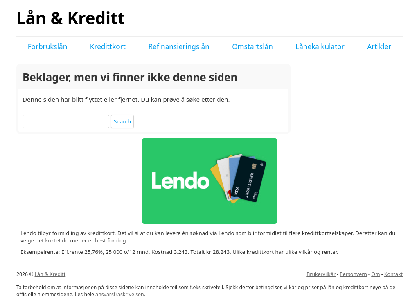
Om (375, 274)
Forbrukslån (48, 46)
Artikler (379, 46)
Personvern (353, 274)
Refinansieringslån (178, 46)
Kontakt (393, 274)
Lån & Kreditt (70, 18)
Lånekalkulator (320, 46)
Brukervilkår (321, 274)
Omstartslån (252, 46)
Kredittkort (108, 46)
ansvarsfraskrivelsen (119, 294)
